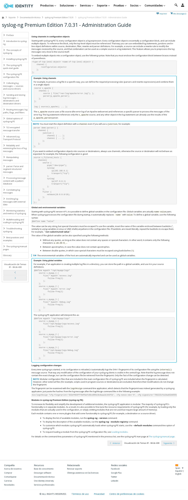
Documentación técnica (30, 17)
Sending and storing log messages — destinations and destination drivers (14, 99)
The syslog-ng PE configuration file (12, 75)
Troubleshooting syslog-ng (12, 230)
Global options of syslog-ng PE (13, 120)
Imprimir (163, 13)
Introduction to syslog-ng (15, 42)
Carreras (8, 481)
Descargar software (42, 472)
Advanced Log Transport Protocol (12, 138)
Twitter (114, 477)
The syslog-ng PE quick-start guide (12, 66)
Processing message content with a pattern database (14, 181)
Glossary (7, 255)
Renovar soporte (74, 468)
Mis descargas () (179, 13)
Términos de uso (80, 493)
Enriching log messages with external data (14, 201)
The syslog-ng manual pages (15, 248)
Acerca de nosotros (12, 468)
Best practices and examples (13, 239)
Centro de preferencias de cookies (126, 493)
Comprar (8, 472)
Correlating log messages (11, 191)
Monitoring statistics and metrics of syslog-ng (14, 212)
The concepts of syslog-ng (12, 51)
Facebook (115, 468)
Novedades (9, 485)
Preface (8, 35)
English (178, 474)
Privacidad (99, 493)
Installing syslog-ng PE (15, 59)
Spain (179, 468)
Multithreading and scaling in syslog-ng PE (13, 221)
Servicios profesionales (44, 485)
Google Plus (116, 472)
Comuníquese (10, 477)
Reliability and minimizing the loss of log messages (15, 148)
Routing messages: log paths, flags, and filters (15, 111)
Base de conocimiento (44, 468)
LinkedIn (114, 481)
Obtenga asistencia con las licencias (82, 472)
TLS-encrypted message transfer (11, 129)
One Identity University (44, 481)
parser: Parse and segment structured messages (13, 169)
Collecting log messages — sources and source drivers (13, 86)
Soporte (12, 17)
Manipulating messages (11, 158)
